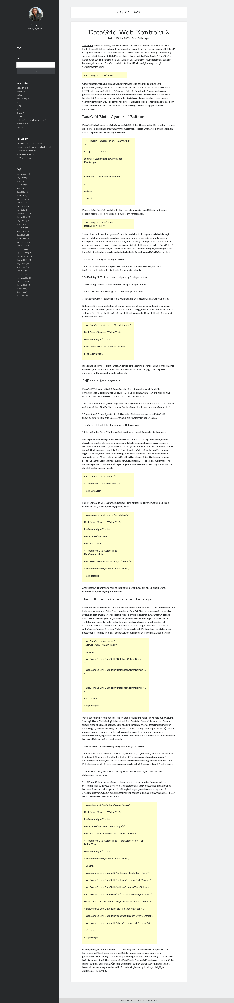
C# (18, 95)
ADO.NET (20, 88)
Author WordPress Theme (132, 1000)
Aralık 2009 (21, 238)
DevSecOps (21, 99)
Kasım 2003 (21, 281)
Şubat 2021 (21, 188)
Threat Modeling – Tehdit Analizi (29, 143)
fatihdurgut (144, 38)
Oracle (19, 113)
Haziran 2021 (22, 174)
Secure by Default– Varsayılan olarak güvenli (34, 147)
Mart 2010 (21, 228)
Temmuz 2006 (22, 278)
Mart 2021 (21, 185)
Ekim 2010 (21, 210)
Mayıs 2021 (21, 178)
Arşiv (19, 47)
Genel (19, 102)
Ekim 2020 (21, 203)
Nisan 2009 (21, 267)
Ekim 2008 (21, 274)
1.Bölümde (87, 45)
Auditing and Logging (25, 158)
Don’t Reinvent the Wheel (27, 154)
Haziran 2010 (22, 217)
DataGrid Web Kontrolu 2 (128, 32)
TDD (18, 116)
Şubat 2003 (21, 292)
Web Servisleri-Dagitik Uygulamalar (31, 120)
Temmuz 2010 (22, 213)
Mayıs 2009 (21, 263)
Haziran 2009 (22, 260)
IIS (17, 106)
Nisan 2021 (21, 181)
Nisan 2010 (21, 224)
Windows (20, 124)
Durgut (35, 25)
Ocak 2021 (21, 192)
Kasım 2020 (21, 199)
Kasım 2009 (21, 242)
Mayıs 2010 (21, 220)
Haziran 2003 (22, 285)
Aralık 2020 (21, 195)
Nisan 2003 (21, 288)
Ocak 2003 (21, 296)
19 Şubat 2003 (121, 38)
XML (18, 127)
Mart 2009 (21, 271)
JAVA (19, 109)
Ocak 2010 (21, 235)
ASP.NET (20, 91)
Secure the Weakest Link (26, 151)
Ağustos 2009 (22, 253)
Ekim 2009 (21, 246)
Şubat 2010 (21, 231)
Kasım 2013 (21, 206)
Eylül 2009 (21, 249)
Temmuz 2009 (22, 256)
